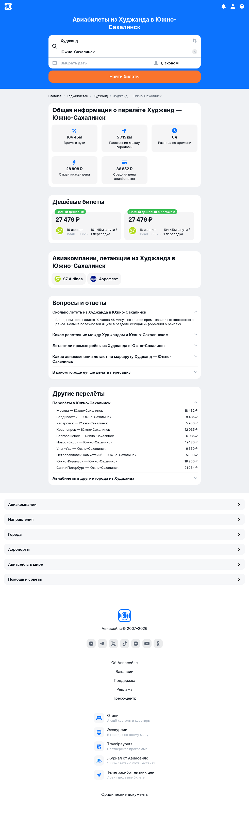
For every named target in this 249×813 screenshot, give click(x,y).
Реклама (124, 689)
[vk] (91, 644)
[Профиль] (233, 6)
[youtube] (147, 644)
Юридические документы (124, 794)
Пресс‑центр (124, 698)
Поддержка (124, 680)
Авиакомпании (124, 504)
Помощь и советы (124, 579)
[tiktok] (125, 644)
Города (124, 534)
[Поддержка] (242, 6)
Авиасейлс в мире (124, 564)
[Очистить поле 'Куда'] (194, 51)
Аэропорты (124, 549)
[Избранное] (224, 6)
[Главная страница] (8, 6)
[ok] (158, 644)
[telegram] (102, 644)
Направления (124, 519)
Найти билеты (124, 76)
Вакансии (125, 671)
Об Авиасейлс (124, 662)
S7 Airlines (69, 279)
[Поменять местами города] (194, 40)
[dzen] (136, 644)
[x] (113, 644)
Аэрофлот (104, 279)
